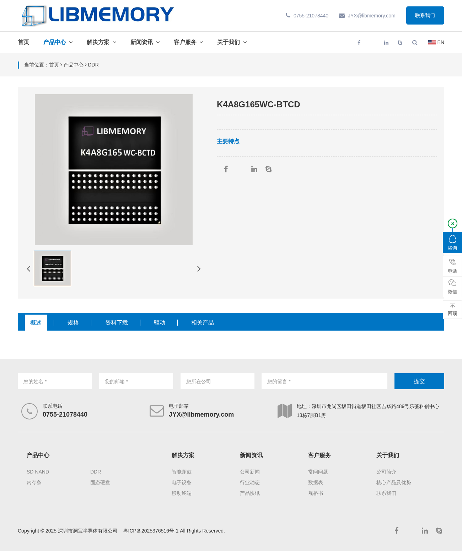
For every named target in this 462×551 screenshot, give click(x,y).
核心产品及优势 (393, 482)
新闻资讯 (141, 42)
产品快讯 (250, 493)
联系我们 (425, 15)
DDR (95, 472)
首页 (23, 42)
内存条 (34, 482)
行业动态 (250, 482)
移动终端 (182, 493)
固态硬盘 (100, 482)
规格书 (315, 493)
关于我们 (228, 42)
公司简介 (386, 472)
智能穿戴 (182, 472)
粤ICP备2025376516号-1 (151, 531)
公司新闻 (250, 472)
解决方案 (98, 42)
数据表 (315, 482)
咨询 (452, 243)
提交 (419, 381)
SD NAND (38, 472)
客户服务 (185, 42)
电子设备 (182, 482)
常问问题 (318, 472)
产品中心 (54, 42)
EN (436, 42)
